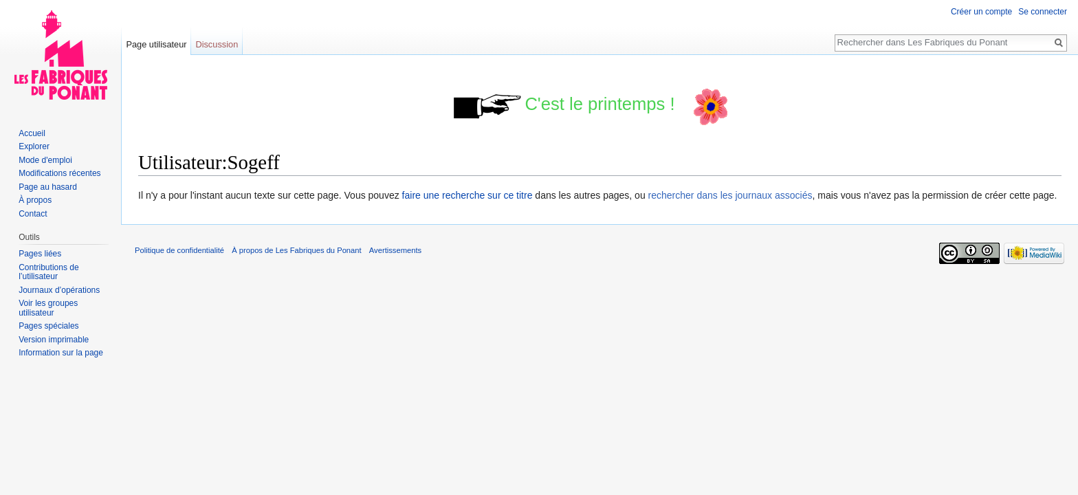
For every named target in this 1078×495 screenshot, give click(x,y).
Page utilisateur (156, 44)
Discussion (216, 44)
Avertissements (395, 250)
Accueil (32, 133)
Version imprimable (54, 339)
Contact (33, 214)
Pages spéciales (48, 326)
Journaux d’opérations (59, 290)
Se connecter (1042, 11)
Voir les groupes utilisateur (48, 308)
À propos (35, 200)
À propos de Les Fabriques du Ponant (296, 250)
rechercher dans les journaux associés (730, 195)
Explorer (34, 146)
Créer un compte (981, 11)
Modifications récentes (59, 173)
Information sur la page (61, 353)
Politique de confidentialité (179, 250)
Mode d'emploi (45, 160)
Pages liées (40, 253)
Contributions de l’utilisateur (48, 272)
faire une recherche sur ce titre (467, 195)
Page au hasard (48, 187)
